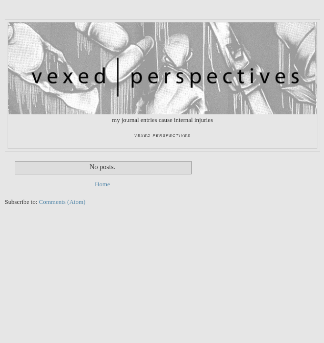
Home (102, 184)
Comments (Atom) (62, 201)
